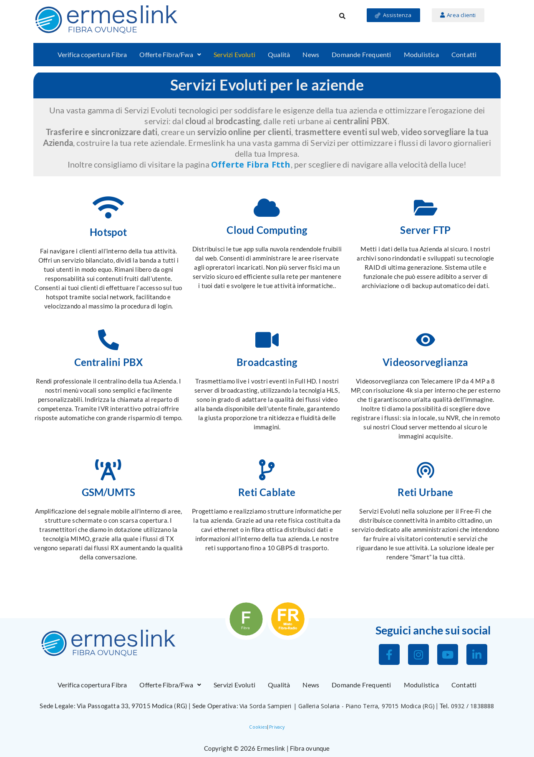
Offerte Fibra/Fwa (170, 54)
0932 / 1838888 (472, 706)
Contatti (464, 54)
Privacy (277, 727)
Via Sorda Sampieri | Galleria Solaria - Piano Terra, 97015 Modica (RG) (337, 706)
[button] (170, 54)
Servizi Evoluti (234, 54)
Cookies (258, 727)
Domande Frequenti (361, 54)
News (310, 54)
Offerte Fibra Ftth (251, 164)
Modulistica (421, 54)
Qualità (279, 54)
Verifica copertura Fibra (92, 54)
